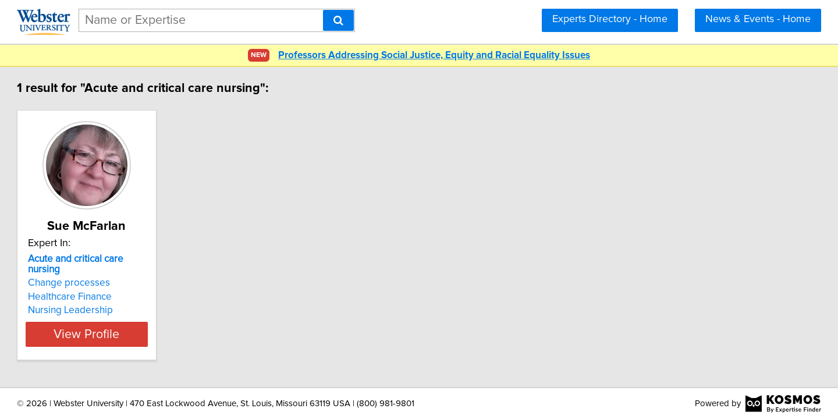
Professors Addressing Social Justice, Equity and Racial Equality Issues (434, 56)
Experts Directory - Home (609, 19)
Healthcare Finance (123, 286)
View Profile (154, 323)
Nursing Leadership (123, 299)
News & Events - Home (758, 19)
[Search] (338, 20)
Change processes (122, 272)
